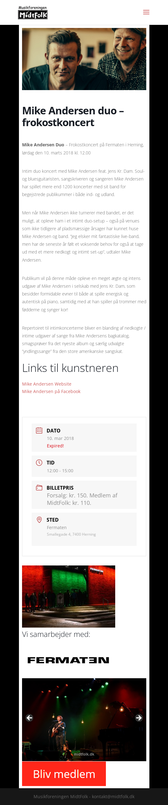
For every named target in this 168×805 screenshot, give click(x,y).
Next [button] (138, 718)
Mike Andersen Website (46, 384)
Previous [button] (29, 718)
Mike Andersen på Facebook (51, 391)
